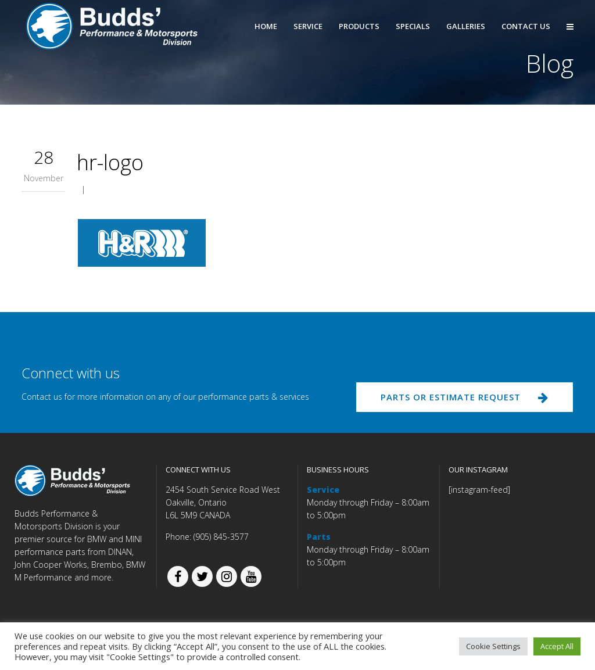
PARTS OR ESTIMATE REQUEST (465, 397)
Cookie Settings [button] (493, 646)
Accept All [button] (557, 646)
